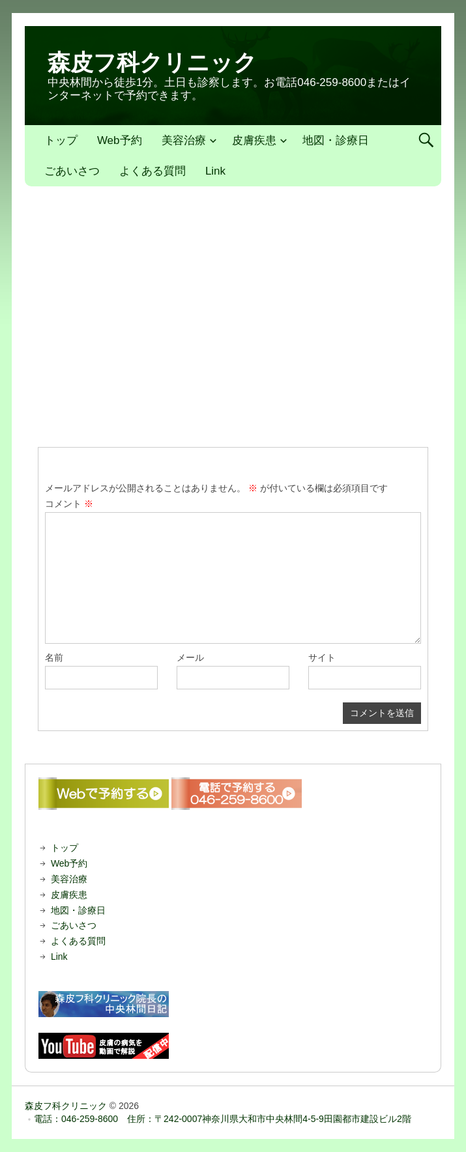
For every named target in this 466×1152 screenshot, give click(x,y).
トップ (61, 140)
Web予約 (119, 140)
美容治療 (184, 140)
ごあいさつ (72, 171)
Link (215, 171)
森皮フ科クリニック (152, 62)
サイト (322, 657)
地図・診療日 (335, 140)
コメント (69, 503)
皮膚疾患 (254, 140)
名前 (54, 657)
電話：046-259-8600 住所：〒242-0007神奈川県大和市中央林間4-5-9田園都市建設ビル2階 (222, 1119)
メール (190, 657)
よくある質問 (152, 171)
